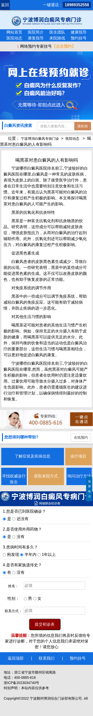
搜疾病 (82, 126)
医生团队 (57, 32)
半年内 (30, 554)
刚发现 (13, 554)
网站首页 (14, 32)
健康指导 (79, 32)
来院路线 (57, 38)
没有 (21, 537)
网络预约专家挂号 (46, 46)
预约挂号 (79, 38)
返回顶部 (16, 658)
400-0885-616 (25, 678)
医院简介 (36, 32)
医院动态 (14, 38)
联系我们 (47, 658)
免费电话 (89, 489)
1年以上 (49, 554)
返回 (5, 5)
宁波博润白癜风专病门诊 (40, 139)
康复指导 (36, 38)
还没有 (23, 519)
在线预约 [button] (81, 437)
